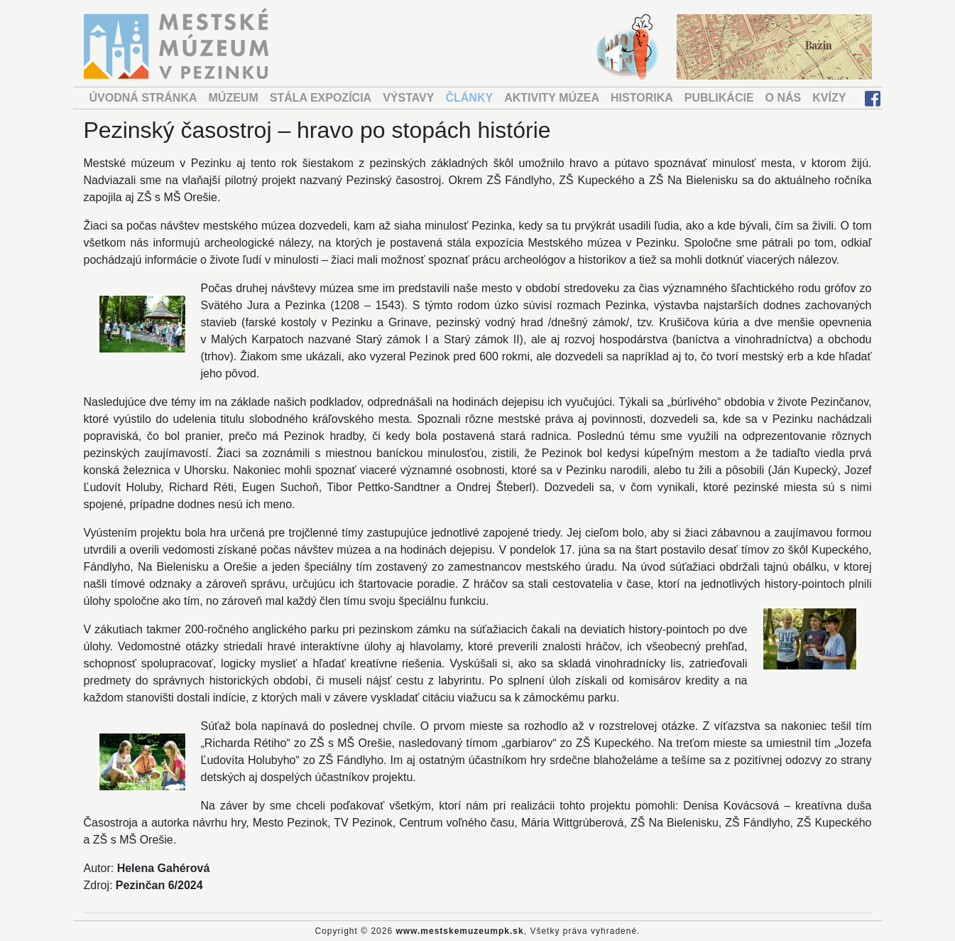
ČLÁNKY (469, 98)
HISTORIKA (642, 98)
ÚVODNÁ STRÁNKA (143, 98)
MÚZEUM (233, 98)
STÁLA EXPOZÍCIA (320, 98)
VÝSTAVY (408, 98)
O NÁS (783, 98)
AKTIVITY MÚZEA (551, 98)
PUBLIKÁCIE (719, 98)
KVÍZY (829, 98)
